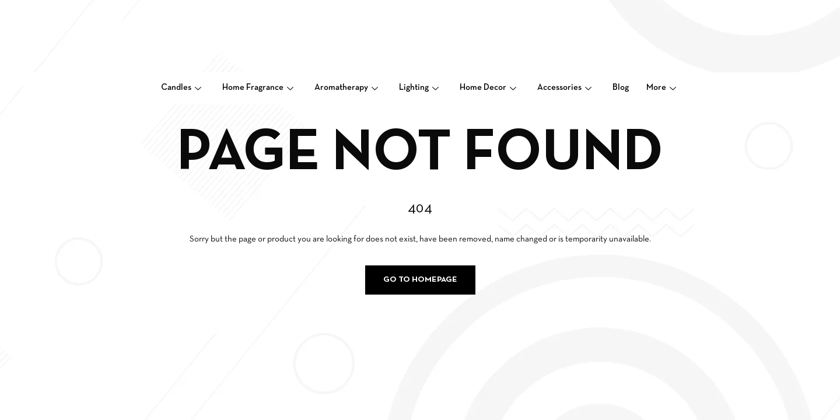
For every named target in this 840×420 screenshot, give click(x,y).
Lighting (419, 87)
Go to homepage (420, 280)
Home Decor (488, 87)
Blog (620, 87)
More (661, 87)
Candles (181, 87)
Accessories (564, 87)
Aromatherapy (346, 87)
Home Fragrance (257, 87)
